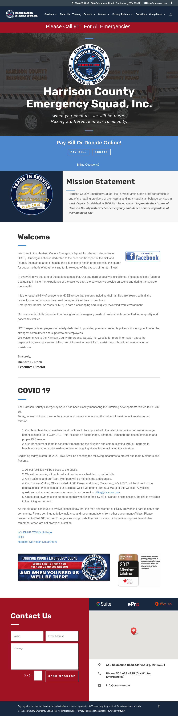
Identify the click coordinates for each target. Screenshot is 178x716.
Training (76, 14)
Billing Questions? (88, 164)
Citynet (121, 711)
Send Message (62, 676)
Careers (88, 14)
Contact (102, 14)
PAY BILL (78, 152)
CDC (21, 537)
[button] (135, 631)
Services (49, 14)
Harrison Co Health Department (37, 541)
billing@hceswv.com (107, 492)
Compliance (155, 14)
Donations (141, 14)
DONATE (101, 152)
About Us (65, 14)
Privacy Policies (121, 14)
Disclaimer (99, 711)
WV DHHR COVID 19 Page (35, 532)
